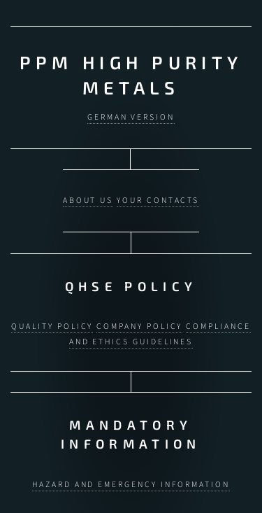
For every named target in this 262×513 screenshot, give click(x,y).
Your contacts (158, 198)
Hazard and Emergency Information (131, 478)
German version (131, 116)
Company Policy (139, 322)
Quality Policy (52, 322)
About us (88, 198)
